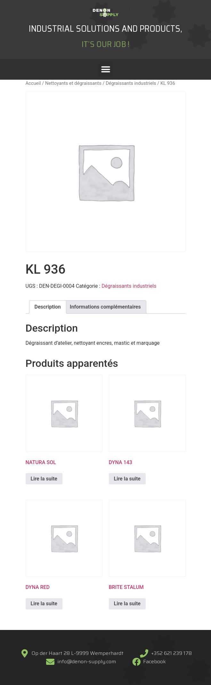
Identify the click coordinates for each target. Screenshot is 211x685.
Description (48, 307)
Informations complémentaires (105, 307)
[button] (105, 69)
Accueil (33, 83)
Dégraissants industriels (131, 83)
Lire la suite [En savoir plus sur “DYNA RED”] (44, 603)
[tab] (47, 307)
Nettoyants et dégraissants (73, 83)
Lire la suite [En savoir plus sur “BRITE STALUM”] (127, 603)
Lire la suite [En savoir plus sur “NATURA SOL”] (44, 479)
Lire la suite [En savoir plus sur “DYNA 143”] (127, 479)
